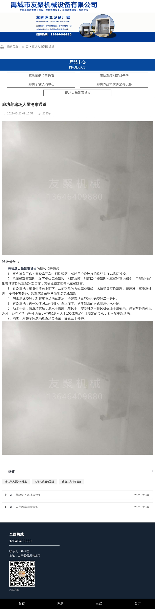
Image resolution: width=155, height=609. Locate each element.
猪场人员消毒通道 (44, 481)
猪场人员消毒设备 (71, 481)
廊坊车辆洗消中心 (41, 84)
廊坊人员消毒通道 (43, 46)
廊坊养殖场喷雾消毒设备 (114, 84)
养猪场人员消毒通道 (16, 481)
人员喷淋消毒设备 (27, 507)
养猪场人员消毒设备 (28, 495)
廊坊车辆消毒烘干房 (114, 75)
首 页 (25, 46)
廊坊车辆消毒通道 (41, 75)
